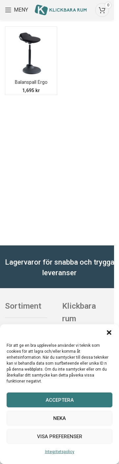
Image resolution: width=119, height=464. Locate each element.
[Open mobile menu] (16, 10)
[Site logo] (61, 9)
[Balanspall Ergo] (31, 52)
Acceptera (60, 400)
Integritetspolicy (59, 451)
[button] (109, 332)
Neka (59, 418)
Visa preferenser (59, 436)
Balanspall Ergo (31, 82)
